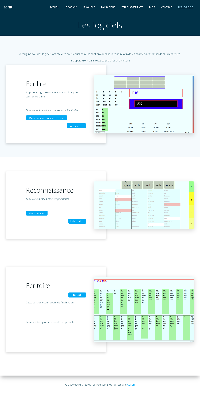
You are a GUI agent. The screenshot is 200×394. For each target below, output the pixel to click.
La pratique (108, 7)
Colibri (131, 384)
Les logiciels (185, 7)
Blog (152, 7)
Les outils (89, 7)
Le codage (71, 7)
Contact (166, 7)
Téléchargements (132, 7)
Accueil (54, 7)
